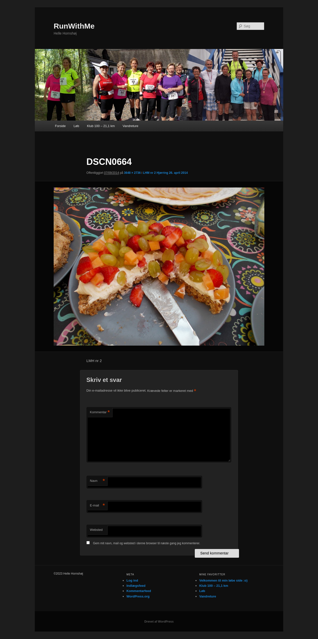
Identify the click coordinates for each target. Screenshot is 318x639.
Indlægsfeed (136, 586)
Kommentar (100, 412)
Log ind (132, 580)
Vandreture (130, 126)
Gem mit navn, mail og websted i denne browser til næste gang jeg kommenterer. (146, 543)
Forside (60, 126)
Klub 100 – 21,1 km (101, 126)
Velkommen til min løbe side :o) (223, 580)
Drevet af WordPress (159, 621)
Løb (76, 126)
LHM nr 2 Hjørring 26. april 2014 (165, 173)
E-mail (97, 505)
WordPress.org (138, 596)
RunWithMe (74, 26)
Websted (96, 530)
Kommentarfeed (138, 591)
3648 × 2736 (132, 173)
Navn (97, 481)
